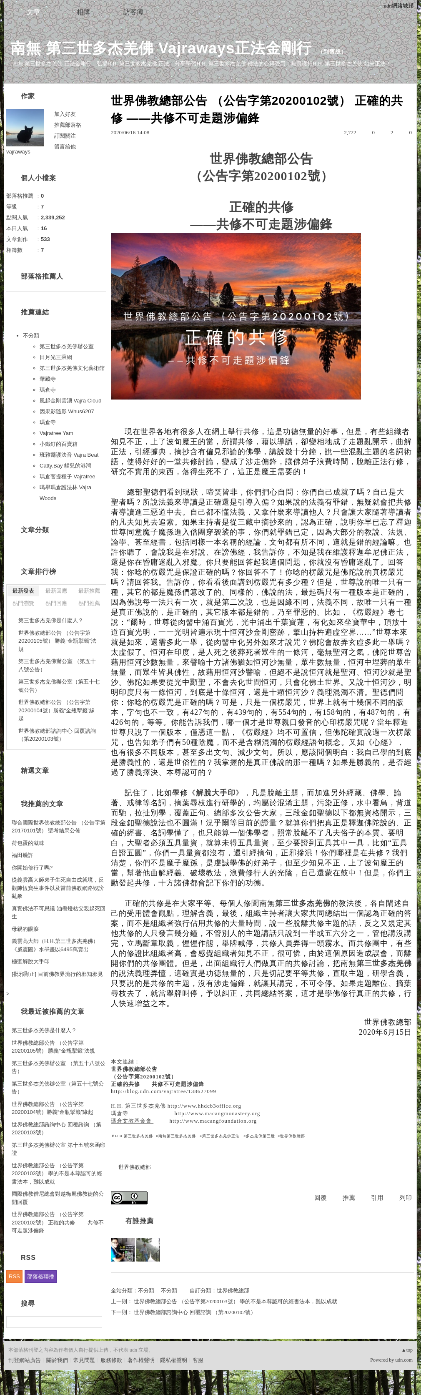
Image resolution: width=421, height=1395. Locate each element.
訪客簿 (133, 11)
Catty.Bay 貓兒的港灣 (65, 465)
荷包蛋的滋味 (28, 843)
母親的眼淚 (25, 929)
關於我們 (57, 1360)
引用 (377, 1197)
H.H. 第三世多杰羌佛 (138, 1106)
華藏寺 (48, 379)
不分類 (146, 1290)
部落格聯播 (40, 1276)
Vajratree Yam (56, 433)
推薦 (349, 1197)
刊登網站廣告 (24, 1360)
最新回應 (56, 591)
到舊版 (332, 51)
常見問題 (84, 1360)
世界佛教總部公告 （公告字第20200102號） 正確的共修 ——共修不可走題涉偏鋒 (58, 1222)
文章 (33, 11)
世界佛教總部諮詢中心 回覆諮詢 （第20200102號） (195, 1312)
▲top (407, 1350)
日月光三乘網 (56, 357)
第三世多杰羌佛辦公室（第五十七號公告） (59, 686)
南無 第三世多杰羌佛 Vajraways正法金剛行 (161, 48)
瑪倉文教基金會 (132, 1121)
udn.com (404, 1360)
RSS (14, 1276)
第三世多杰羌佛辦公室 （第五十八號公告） (57, 665)
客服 (198, 1360)
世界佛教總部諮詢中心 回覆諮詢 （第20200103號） (57, 735)
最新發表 (23, 591)
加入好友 (65, 114)
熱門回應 (56, 603)
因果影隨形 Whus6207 (67, 411)
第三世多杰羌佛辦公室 (67, 346)
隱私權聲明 (173, 1360)
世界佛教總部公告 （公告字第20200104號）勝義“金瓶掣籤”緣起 (56, 710)
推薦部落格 (67, 125)
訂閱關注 (65, 136)
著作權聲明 (141, 1360)
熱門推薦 (89, 603)
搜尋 (95, 1322)
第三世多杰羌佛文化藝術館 (72, 368)
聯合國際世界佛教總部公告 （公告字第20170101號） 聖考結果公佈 (58, 826)
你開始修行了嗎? (32, 868)
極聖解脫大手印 (31, 961)
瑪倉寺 (119, 1113)
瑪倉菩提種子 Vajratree (67, 476)
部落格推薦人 (42, 276)
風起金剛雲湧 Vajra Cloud (71, 400)
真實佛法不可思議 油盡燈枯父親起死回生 (58, 912)
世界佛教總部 (134, 1167)
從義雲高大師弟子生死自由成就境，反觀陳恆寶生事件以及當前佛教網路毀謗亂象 (58, 888)
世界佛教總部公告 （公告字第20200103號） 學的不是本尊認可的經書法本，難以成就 (235, 1301)
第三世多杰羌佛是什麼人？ (50, 620)
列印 (405, 1197)
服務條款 (111, 1360)
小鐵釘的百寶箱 (59, 444)
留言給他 (65, 146)
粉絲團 (16, 1388)
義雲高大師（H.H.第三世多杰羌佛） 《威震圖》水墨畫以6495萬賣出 (55, 945)
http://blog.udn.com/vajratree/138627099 (163, 1091)
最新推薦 (89, 591)
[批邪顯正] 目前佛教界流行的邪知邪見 (57, 974)
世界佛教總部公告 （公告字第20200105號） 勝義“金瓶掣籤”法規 (57, 641)
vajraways (18, 151)
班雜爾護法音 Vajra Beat (69, 455)
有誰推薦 (139, 1220)
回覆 (320, 1197)
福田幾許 (22, 855)
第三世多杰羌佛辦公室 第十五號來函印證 (58, 1149)
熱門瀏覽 (23, 603)
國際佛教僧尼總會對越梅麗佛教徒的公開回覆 (58, 1198)
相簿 (83, 11)
